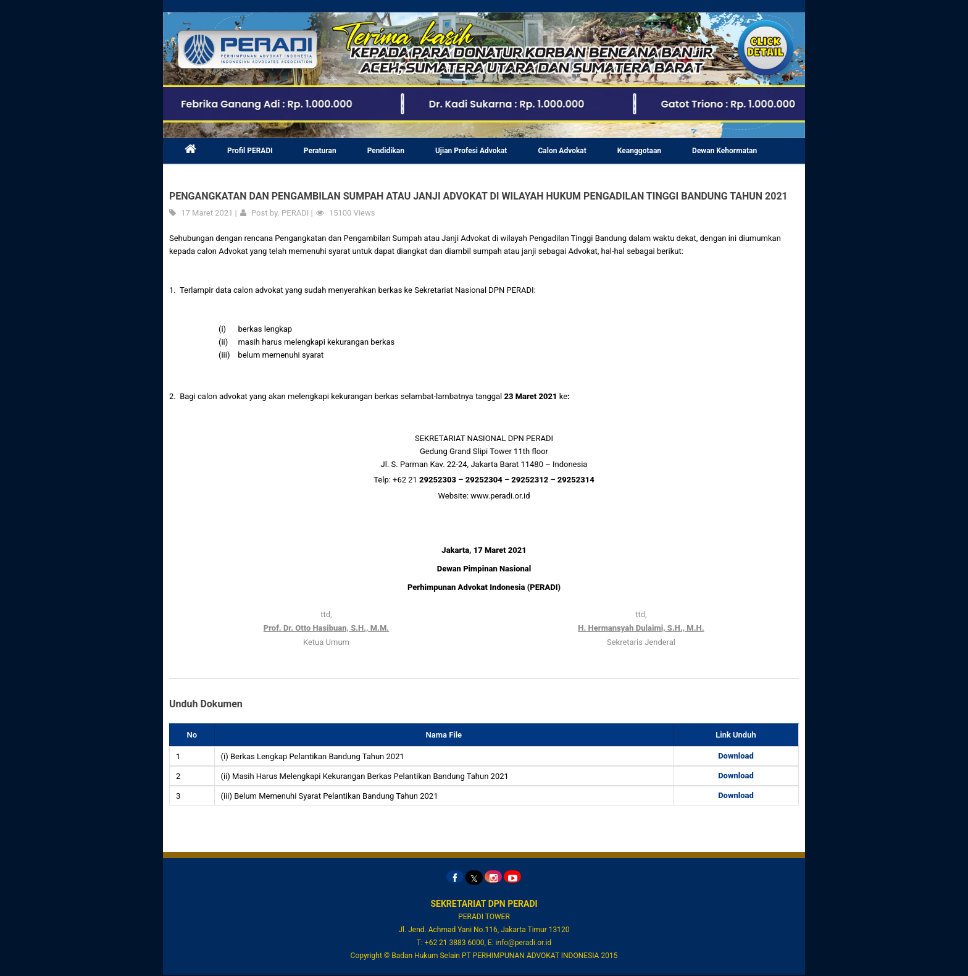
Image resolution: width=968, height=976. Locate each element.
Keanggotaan (639, 152)
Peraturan (320, 152)
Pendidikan (385, 152)
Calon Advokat (562, 152)
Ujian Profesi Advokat (471, 152)
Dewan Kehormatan (724, 152)
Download (736, 757)
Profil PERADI (250, 152)
